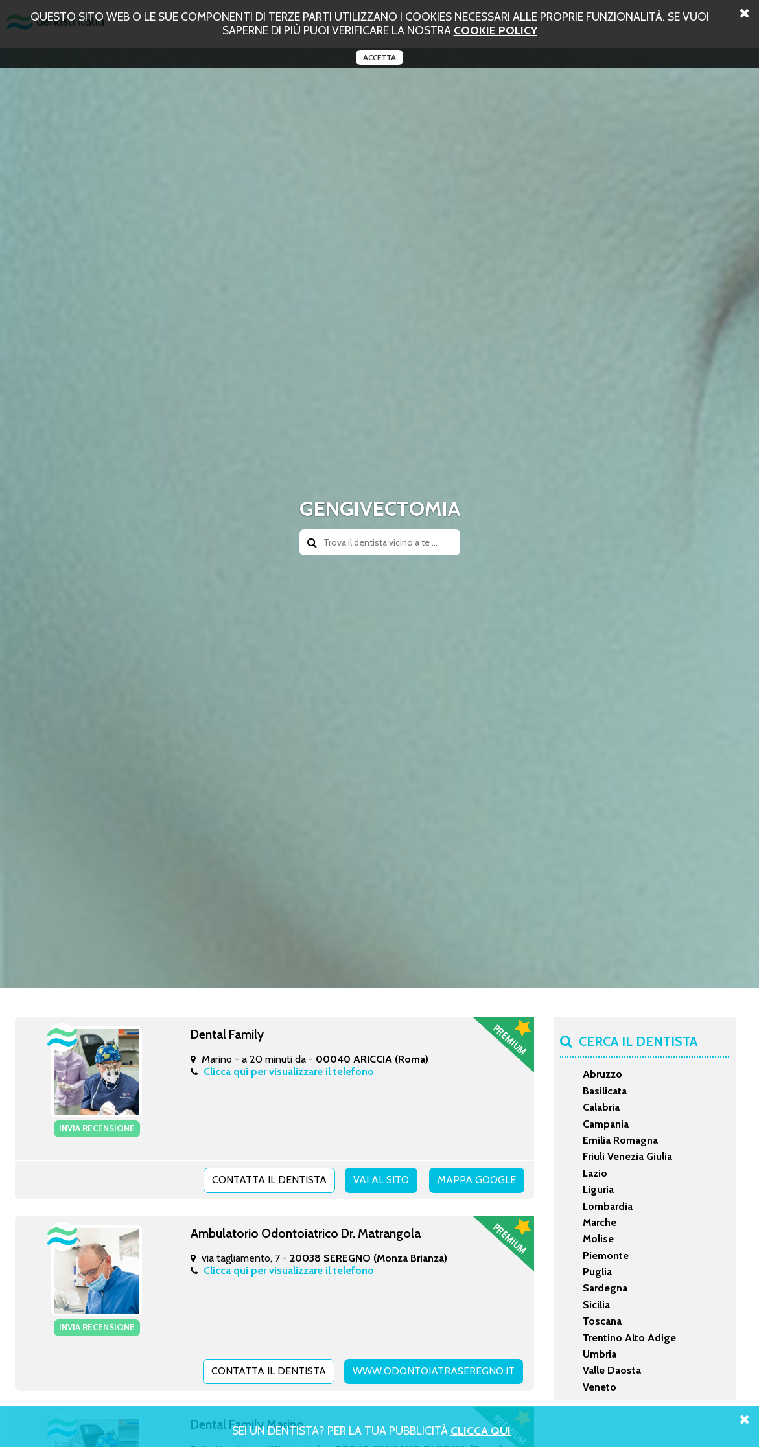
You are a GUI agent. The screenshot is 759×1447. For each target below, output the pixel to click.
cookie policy (495, 30)
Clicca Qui (480, 1430)
